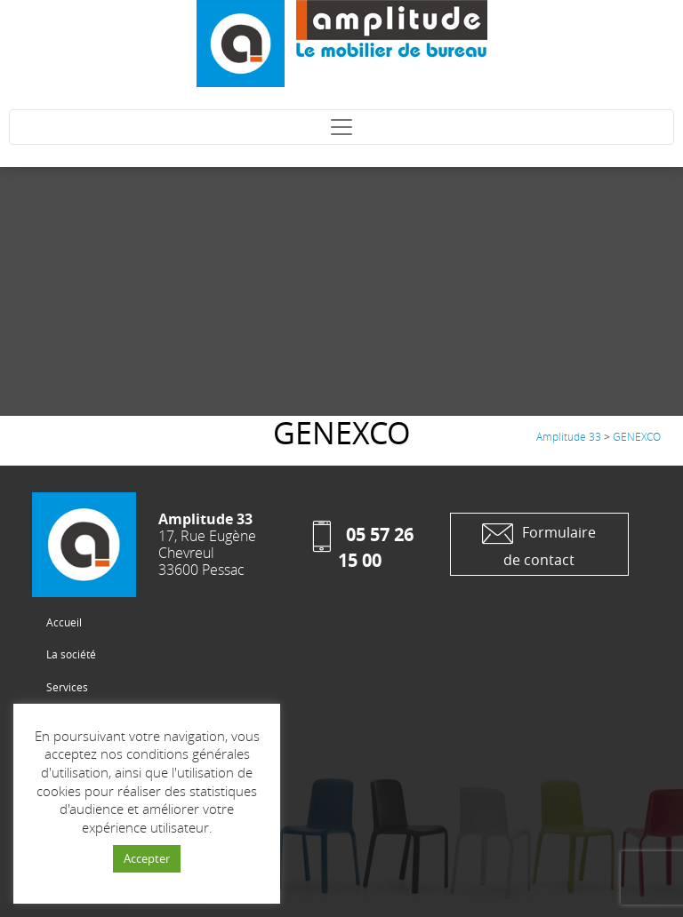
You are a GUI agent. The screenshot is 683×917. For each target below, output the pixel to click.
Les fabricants (81, 753)
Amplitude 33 (568, 436)
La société (71, 654)
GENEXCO (637, 436)
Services (67, 687)
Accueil (64, 622)
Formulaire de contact (539, 544)
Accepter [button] (147, 858)
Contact (65, 785)
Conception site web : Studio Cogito (133, 850)
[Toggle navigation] (341, 127)
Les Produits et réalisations (113, 720)
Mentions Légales (89, 817)
